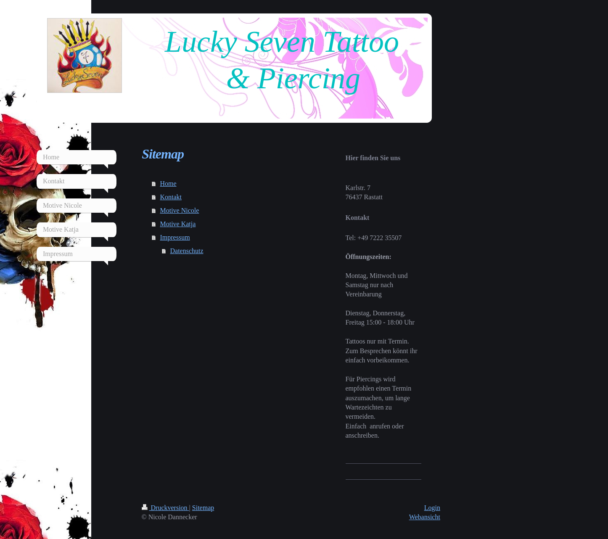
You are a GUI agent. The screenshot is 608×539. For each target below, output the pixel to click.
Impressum (175, 237)
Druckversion (165, 507)
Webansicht (424, 517)
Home (168, 183)
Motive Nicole (179, 210)
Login (432, 507)
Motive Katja (178, 223)
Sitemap (203, 507)
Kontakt (171, 197)
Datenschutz (186, 250)
